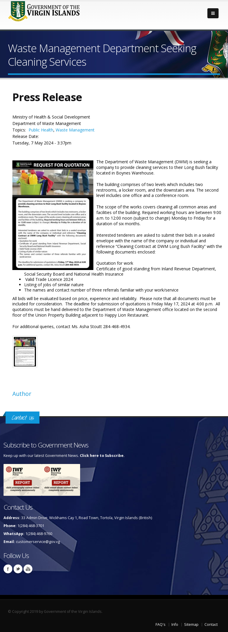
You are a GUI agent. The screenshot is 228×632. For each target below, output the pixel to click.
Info (174, 624)
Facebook (8, 568)
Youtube (28, 568)
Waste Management (75, 130)
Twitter (18, 568)
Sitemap (191, 624)
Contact (211, 624)
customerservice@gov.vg (38, 541)
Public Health (41, 130)
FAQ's (161, 624)
